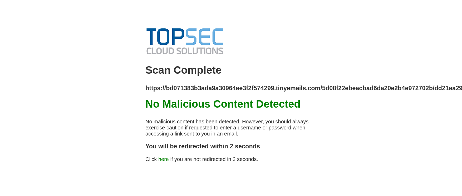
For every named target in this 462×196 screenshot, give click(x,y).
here (163, 159)
